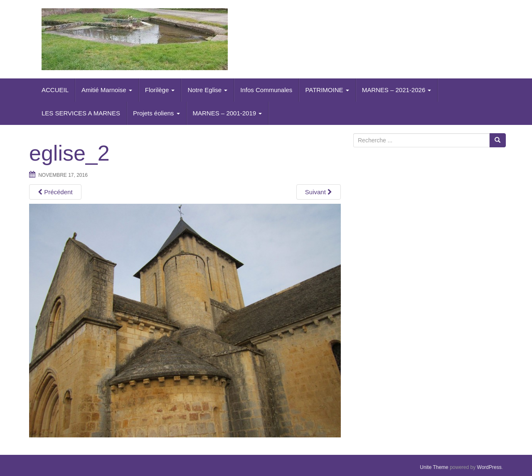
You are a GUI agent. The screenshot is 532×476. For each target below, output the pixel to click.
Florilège (160, 89)
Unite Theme (434, 467)
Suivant (318, 191)
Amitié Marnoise (106, 89)
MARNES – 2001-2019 (227, 113)
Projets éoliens (156, 113)
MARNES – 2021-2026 (396, 89)
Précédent (55, 191)
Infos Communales (266, 89)
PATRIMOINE (327, 89)
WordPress (489, 467)
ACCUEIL (55, 89)
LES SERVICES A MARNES (81, 113)
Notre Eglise (207, 89)
